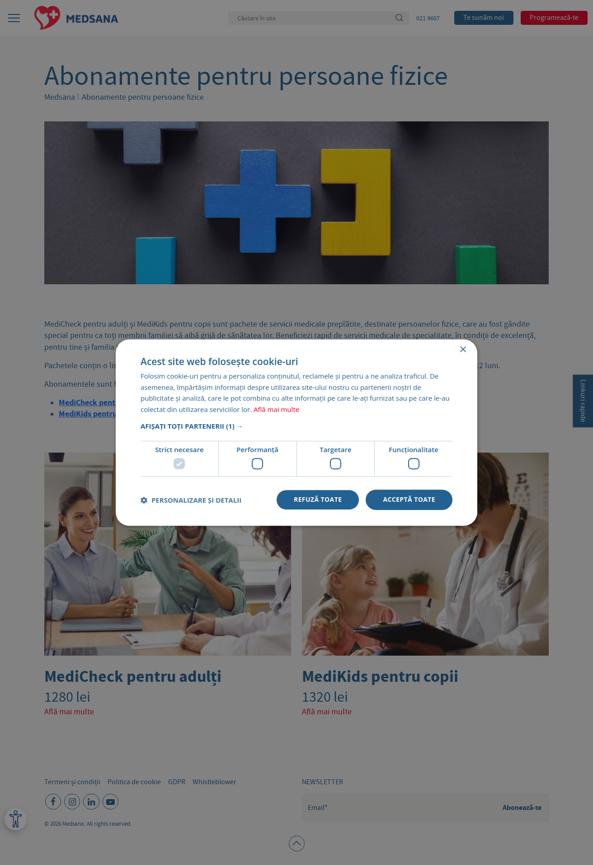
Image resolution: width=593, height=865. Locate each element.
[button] (296, 426)
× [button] (462, 350)
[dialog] (296, 432)
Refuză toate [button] (318, 499)
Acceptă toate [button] (409, 499)
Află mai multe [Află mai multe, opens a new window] (276, 409)
